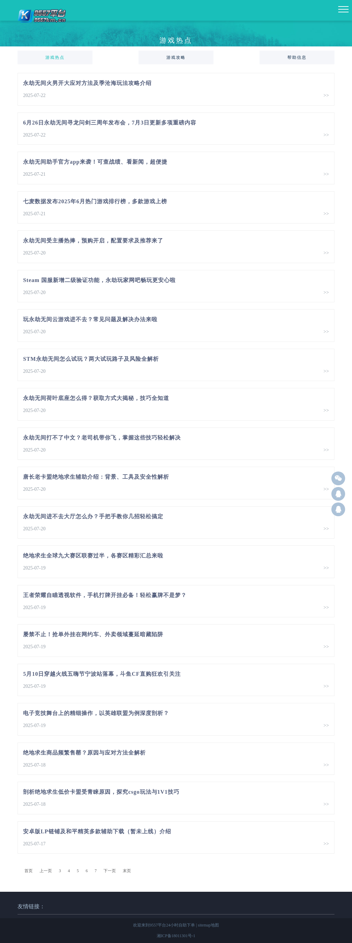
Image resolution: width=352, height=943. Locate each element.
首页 (28, 870)
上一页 (46, 870)
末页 (127, 870)
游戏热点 (55, 57)
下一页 (109, 870)
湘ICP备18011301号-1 (176, 935)
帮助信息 (297, 57)
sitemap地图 (208, 925)
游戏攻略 (176, 57)
